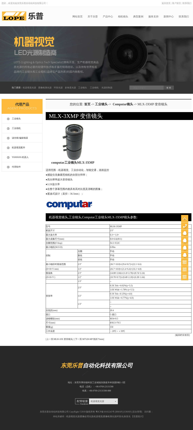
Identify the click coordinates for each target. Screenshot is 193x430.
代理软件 (16, 167)
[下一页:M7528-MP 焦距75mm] (89, 339)
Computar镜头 (123, 104)
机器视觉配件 (18, 147)
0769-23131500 (184, 225)
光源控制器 (106, 87)
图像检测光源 (45, 87)
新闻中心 (169, 16)
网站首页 (77, 16)
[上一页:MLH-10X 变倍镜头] (59, 339)
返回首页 (166, 3)
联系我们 (187, 3)
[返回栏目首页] (182, 335)
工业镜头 (82, 87)
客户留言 (176, 3)
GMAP (127, 412)
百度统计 (137, 416)
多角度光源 (70, 87)
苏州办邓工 (184, 254)
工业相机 (94, 87)
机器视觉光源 (29, 87)
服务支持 (153, 16)
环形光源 (58, 87)
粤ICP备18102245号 (105, 412)
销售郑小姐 (184, 233)
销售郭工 (184, 240)
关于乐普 (93, 16)
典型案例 (138, 16)
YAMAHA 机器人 (20, 157)
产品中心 (108, 16)
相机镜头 (123, 16)
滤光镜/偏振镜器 (20, 138)
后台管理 (137, 412)
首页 (87, 104)
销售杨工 (184, 247)
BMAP (119, 412)
